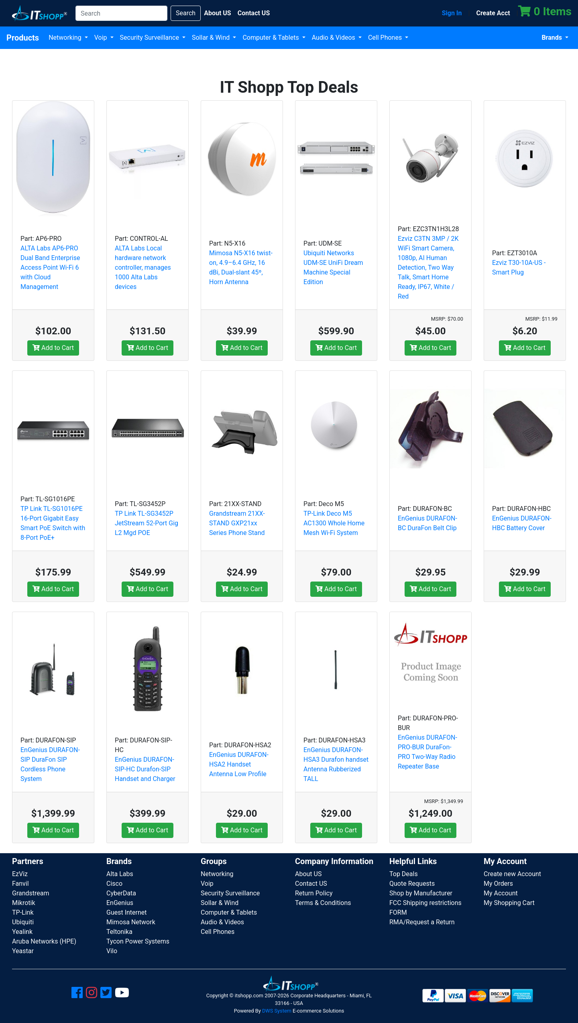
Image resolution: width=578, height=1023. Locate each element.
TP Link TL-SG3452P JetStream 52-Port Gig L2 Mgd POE (146, 523)
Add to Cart (53, 348)
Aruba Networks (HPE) (44, 941)
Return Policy (313, 893)
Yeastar (23, 951)
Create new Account (512, 874)
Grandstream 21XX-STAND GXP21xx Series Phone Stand (237, 523)
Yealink (22, 932)
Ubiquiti (23, 922)
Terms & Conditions (323, 903)
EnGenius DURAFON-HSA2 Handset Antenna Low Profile (239, 764)
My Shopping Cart (509, 903)
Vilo (111, 951)
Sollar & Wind (211, 37)
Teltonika (119, 932)
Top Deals (403, 874)
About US (308, 874)
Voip (101, 37)
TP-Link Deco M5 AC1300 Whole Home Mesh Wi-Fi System (333, 523)
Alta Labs (119, 874)
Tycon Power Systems (137, 941)
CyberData (121, 893)
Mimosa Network (130, 922)
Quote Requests (412, 883)
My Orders (498, 883)
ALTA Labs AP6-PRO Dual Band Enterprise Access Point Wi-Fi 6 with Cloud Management (50, 267)
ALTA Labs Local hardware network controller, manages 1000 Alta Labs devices (143, 267)
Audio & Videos (334, 37)
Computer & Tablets (271, 37)
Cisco (114, 883)
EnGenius (119, 903)
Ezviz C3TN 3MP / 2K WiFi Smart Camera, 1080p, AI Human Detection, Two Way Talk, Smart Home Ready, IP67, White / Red (428, 267)
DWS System (276, 1011)
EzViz (20, 874)
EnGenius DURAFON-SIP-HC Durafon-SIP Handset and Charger (145, 769)
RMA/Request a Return (422, 922)
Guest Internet (126, 912)
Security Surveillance (150, 37)
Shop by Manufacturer (420, 893)
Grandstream (30, 893)
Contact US (311, 883)
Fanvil (20, 883)
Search (185, 13)
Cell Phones (385, 37)
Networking (66, 37)
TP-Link (23, 912)
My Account (501, 893)
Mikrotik (23, 903)
